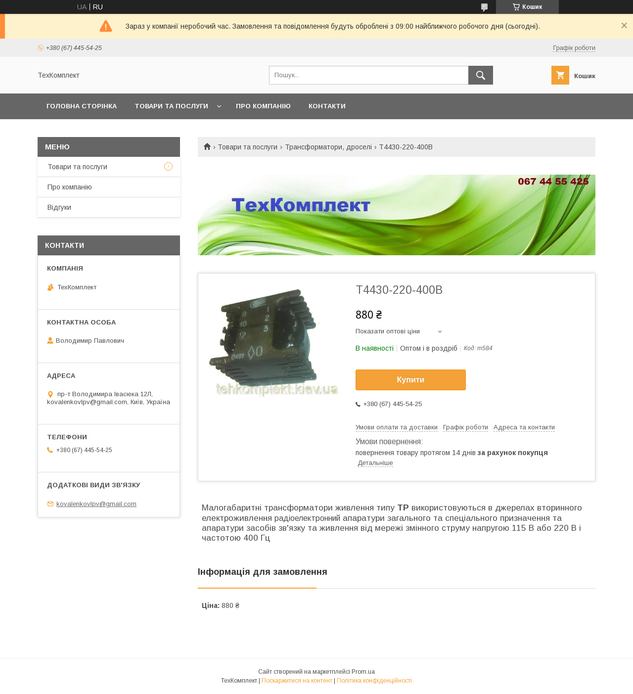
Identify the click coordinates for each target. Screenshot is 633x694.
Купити (411, 379)
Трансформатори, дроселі (328, 147)
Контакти (327, 106)
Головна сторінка (81, 106)
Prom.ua (363, 671)
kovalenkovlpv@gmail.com (96, 504)
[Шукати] (480, 75)
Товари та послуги (171, 106)
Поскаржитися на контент (297, 680)
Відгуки (59, 207)
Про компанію (263, 106)
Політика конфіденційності (374, 680)
